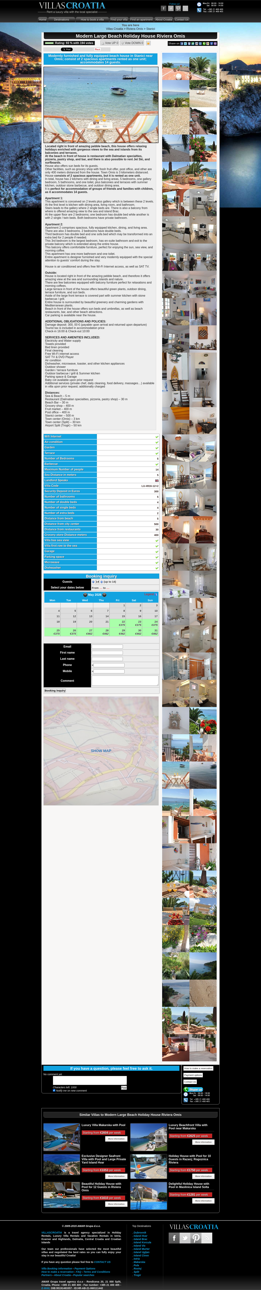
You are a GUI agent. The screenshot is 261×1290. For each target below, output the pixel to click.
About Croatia (163, 19)
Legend (150, 594)
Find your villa (119, 19)
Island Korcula (142, 1242)
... (100, 588)
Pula (136, 1265)
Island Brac (140, 1239)
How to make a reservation (198, 1068)
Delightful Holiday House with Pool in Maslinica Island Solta (189, 1185)
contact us (102, 1262)
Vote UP (109, 43)
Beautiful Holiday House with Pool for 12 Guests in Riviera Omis (101, 1187)
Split (136, 1271)
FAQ (78, 1271)
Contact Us (181, 19)
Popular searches (83, 1275)
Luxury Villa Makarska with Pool (103, 1125)
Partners (46, 1275)
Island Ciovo (141, 1255)
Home (42, 19)
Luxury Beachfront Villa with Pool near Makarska (188, 1127)
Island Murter (142, 1248)
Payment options (193, 1075)
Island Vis (139, 1245)
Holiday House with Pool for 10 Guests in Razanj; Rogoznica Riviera (190, 1159)
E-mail (45, 1288)
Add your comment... (90, 1080)
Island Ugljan (141, 1252)
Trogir (137, 1275)
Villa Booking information (56, 1268)
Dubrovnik (140, 1232)
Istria (137, 1258)
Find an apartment (141, 19)
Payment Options (85, 1268)
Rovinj (137, 1268)
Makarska (139, 1262)
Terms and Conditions (96, 1271)
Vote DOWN (132, 43)
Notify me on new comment (70, 1090)
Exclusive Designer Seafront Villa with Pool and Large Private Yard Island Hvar (104, 1159)
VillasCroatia (51, 1232)
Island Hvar (140, 1235)
